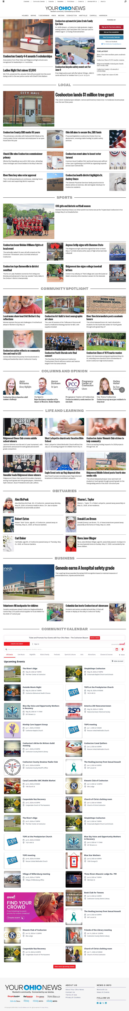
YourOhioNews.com (23, 1007)
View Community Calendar (111, 37)
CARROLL (93, 15)
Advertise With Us (92, 1)
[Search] (125, 1)
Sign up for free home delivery (111, 27)
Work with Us (102, 989)
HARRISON (103, 15)
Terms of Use (71, 995)
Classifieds (26, 1)
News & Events (103, 992)
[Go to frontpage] (65, 8)
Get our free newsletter (111, 32)
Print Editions (70, 1)
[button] (122, 390)
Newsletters (60, 1)
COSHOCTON (72, 15)
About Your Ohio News (75, 989)
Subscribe (51, 1)
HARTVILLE (83, 15)
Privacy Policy (44, 1007)
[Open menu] (3, 1)
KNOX (53, 15)
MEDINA (61, 15)
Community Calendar (39, 1)
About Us (103, 1)
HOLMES (25, 15)
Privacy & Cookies (73, 997)
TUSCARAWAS (43, 15)
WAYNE (33, 15)
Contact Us (81, 1)
